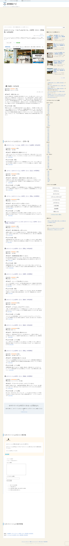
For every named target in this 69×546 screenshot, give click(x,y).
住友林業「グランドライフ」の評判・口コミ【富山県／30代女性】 (20, 533)
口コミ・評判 (9, 42)
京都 (48, 146)
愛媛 (48, 166)
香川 (48, 164)
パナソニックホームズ (56, 196)
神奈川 (49, 125)
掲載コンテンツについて (25, 0)
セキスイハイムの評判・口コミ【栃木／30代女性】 (19, 299)
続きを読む (10, 157)
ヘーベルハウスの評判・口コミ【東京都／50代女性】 (17, 535)
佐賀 (48, 172)
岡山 (48, 159)
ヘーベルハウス (56, 199)
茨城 (48, 116)
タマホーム (56, 190)
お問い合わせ (41, 541)
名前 (24, 476)
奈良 (48, 151)
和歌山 (49, 152)
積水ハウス (56, 211)
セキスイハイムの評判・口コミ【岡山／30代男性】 (19, 350)
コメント (16, 42)
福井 (48, 133)
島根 (48, 157)
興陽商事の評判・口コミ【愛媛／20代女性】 (56, 88)
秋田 (48, 110)
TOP (5, 0)
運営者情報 (45, 541)
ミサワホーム (56, 202)
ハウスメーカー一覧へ (56, 214)
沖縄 (48, 181)
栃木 (48, 118)
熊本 (48, 175)
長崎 (48, 174)
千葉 (48, 122)
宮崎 (48, 178)
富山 (48, 130)
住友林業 (56, 208)
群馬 (48, 119)
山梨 (48, 134)
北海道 (49, 104)
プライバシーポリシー (25, 541)
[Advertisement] (34, 16)
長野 (48, 136)
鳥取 (48, 156)
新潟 (48, 128)
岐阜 (48, 137)
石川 (48, 131)
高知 (48, 167)
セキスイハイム (41, 35)
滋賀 (48, 145)
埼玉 (48, 121)
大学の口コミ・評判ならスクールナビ (55, 229)
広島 (48, 160)
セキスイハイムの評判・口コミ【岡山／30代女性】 (19, 248)
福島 (48, 113)
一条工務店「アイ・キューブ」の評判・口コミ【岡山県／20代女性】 (59, 36)
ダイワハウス (56, 193)
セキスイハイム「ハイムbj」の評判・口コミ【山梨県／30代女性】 (23, 145)
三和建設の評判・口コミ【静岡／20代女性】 (56, 82)
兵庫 (48, 149)
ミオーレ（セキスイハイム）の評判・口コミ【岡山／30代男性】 (23, 196)
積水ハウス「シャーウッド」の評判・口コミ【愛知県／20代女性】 (59, 45)
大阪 (48, 148)
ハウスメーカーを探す (14, 0)
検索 (64, 27)
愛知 (48, 140)
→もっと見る (63, 77)
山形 (48, 111)
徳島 (48, 163)
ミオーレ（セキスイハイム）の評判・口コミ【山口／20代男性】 (23, 170)
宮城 (48, 108)
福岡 (48, 171)
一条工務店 (56, 205)
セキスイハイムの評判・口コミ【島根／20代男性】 (19, 376)
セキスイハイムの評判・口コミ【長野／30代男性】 (19, 274)
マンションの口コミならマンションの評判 (56, 228)
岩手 (48, 107)
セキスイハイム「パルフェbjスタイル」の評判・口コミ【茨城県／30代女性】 (59, 61)
